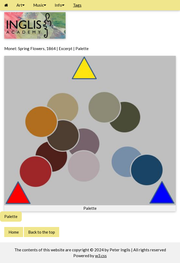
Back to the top (41, 232)
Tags (77, 5)
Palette (11, 216)
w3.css (101, 255)
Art (20, 5)
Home (13, 232)
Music (39, 5)
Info (60, 5)
